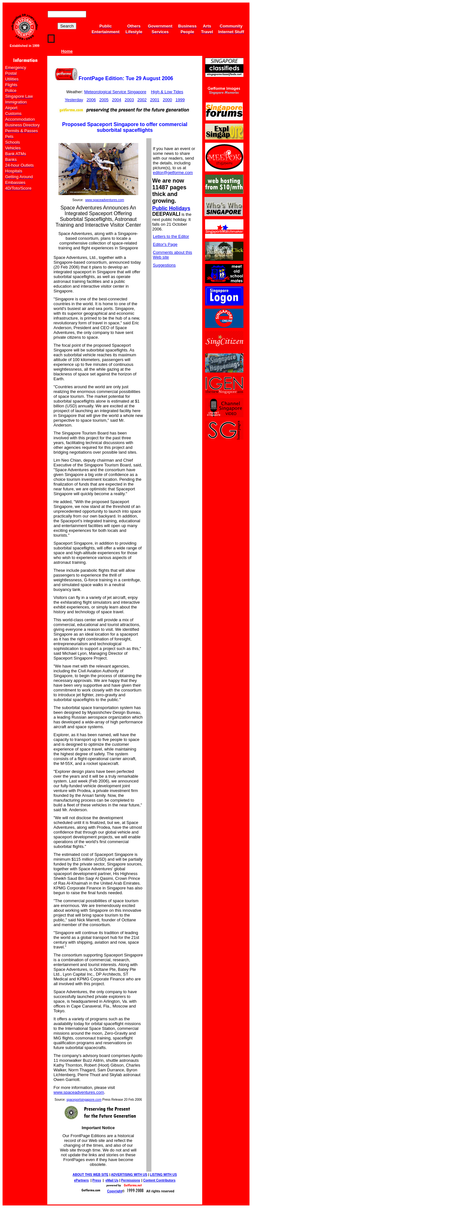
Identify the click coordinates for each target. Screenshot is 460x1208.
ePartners (81, 1180)
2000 (167, 99)
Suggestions (164, 265)
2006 (91, 99)
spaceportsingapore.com (84, 1099)
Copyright (114, 1191)
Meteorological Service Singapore (115, 91)
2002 (142, 99)
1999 (180, 99)
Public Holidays (171, 208)
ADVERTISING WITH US (129, 1174)
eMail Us (112, 1180)
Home (67, 51)
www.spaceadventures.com (104, 200)
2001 (154, 99)
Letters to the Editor (171, 236)
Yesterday (74, 99)
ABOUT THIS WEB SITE (90, 1174)
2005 (104, 99)
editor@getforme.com (173, 172)
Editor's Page (165, 244)
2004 (116, 99)
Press (96, 1180)
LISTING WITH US (163, 1174)
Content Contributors (159, 1180)
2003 (129, 99)
